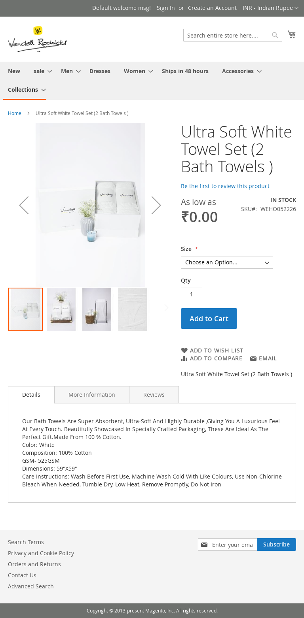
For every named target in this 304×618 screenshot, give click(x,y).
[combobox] (232, 35)
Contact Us (22, 575)
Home (14, 113)
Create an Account (212, 7)
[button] (270, 8)
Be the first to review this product (225, 186)
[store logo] (37, 39)
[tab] (31, 394)
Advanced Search (31, 586)
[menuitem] (14, 71)
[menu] (152, 81)
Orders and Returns (34, 564)
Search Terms (26, 542)
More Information (91, 394)
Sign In (166, 7)
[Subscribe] (276, 544)
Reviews (154, 394)
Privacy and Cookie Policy (41, 553)
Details (31, 394)
